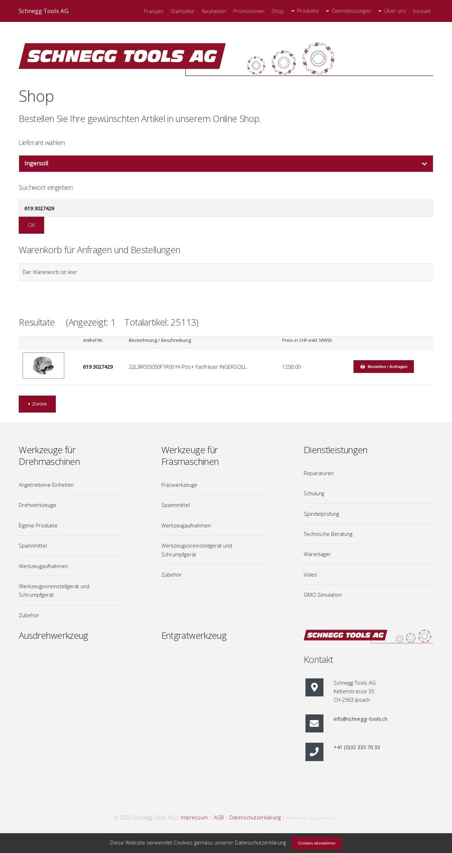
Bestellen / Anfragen (388, 366)
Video (310, 574)
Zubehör (29, 615)
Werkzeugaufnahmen (43, 565)
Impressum (194, 817)
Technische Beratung (328, 533)
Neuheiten (214, 11)
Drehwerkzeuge (37, 504)
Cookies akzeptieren (316, 843)
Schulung (314, 493)
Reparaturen (319, 473)
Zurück (39, 404)
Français (153, 11)
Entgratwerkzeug (193, 635)
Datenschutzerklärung (255, 817)
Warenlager (317, 553)
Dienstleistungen (351, 10)
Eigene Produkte (38, 525)
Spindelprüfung (321, 513)
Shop (278, 11)
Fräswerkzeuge (179, 484)
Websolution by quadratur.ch (312, 817)
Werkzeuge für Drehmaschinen (49, 456)
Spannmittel (33, 545)
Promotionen (248, 11)
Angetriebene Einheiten (46, 484)
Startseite (182, 11)
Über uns (395, 10)
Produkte (308, 10)
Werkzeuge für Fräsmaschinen (190, 456)
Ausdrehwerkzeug (53, 635)
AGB (219, 817)
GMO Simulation (323, 594)
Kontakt (422, 11)
